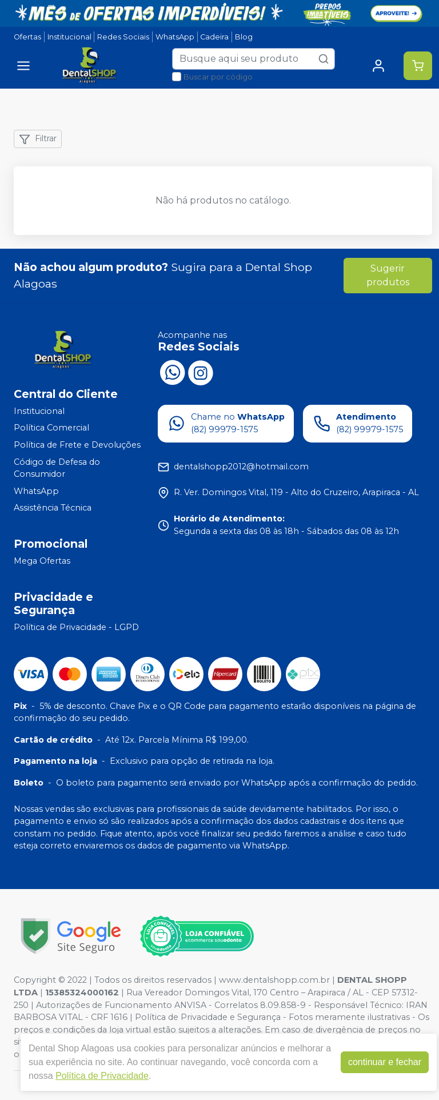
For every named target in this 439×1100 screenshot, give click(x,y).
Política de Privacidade (102, 1076)
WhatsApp (174, 37)
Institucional (69, 37)
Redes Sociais (123, 37)
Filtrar (38, 139)
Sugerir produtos (387, 275)
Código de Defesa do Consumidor (57, 468)
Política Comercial (51, 428)
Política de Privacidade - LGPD (76, 627)
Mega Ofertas (42, 561)
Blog (244, 37)
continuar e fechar (384, 1062)
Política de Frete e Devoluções (77, 445)
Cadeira (214, 37)
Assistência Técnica (52, 508)
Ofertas (27, 37)
